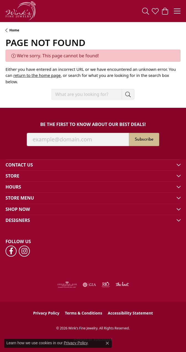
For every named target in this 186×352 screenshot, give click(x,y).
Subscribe (144, 139)
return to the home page (37, 75)
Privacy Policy (46, 313)
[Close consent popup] (107, 343)
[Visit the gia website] (89, 285)
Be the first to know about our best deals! (93, 124)
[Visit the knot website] (122, 285)
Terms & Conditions (83, 313)
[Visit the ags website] (67, 285)
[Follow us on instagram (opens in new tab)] (24, 251)
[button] (145, 11)
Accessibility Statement (130, 313)
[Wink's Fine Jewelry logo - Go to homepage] (20, 11)
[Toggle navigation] (177, 11)
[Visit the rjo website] (106, 285)
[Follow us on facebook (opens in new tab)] (11, 251)
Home (14, 30)
